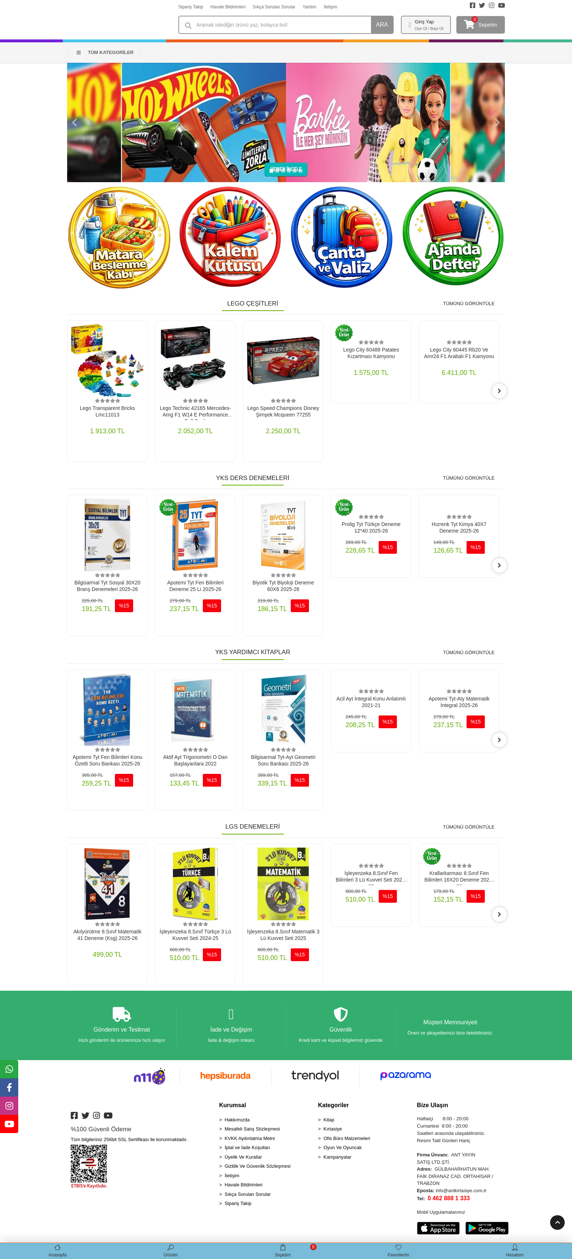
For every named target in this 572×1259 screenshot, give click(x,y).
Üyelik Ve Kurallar (243, 1157)
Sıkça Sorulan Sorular (274, 6)
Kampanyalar (338, 1157)
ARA (382, 25)
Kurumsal (232, 1105)
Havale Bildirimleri (228, 6)
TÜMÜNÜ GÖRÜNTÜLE (469, 303)
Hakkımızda (237, 1119)
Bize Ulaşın (432, 1105)
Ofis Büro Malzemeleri (347, 1138)
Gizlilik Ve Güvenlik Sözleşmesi (258, 1166)
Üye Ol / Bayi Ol (429, 28)
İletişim (330, 6)
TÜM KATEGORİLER (105, 52)
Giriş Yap (424, 21)
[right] (499, 391)
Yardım (310, 6)
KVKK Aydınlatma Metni (250, 1138)
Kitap (329, 1119)
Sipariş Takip (190, 6)
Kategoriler (333, 1105)
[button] (74, 122)
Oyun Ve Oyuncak (343, 1148)
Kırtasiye (333, 1129)
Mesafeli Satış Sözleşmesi (252, 1129)
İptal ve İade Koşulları (247, 1148)
